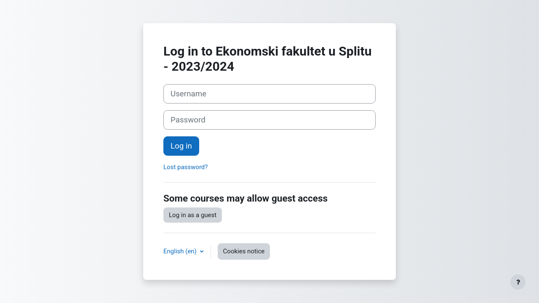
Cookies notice (244, 251)
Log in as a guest (192, 215)
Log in (181, 146)
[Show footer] (518, 282)
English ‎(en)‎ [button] (180, 251)
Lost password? (185, 167)
